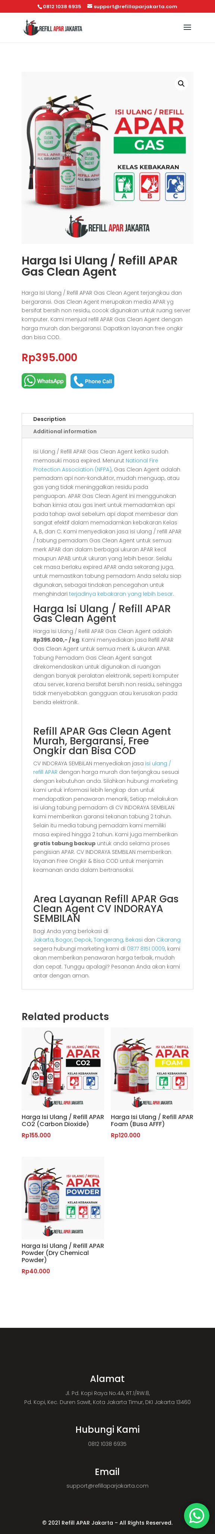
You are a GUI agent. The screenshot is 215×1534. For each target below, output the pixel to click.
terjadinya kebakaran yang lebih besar (121, 594)
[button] (181, 83)
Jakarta (43, 939)
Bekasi (134, 939)
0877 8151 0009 (146, 948)
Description (49, 419)
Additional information (65, 431)
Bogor (64, 939)
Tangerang (108, 939)
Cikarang (168, 939)
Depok (82, 939)
